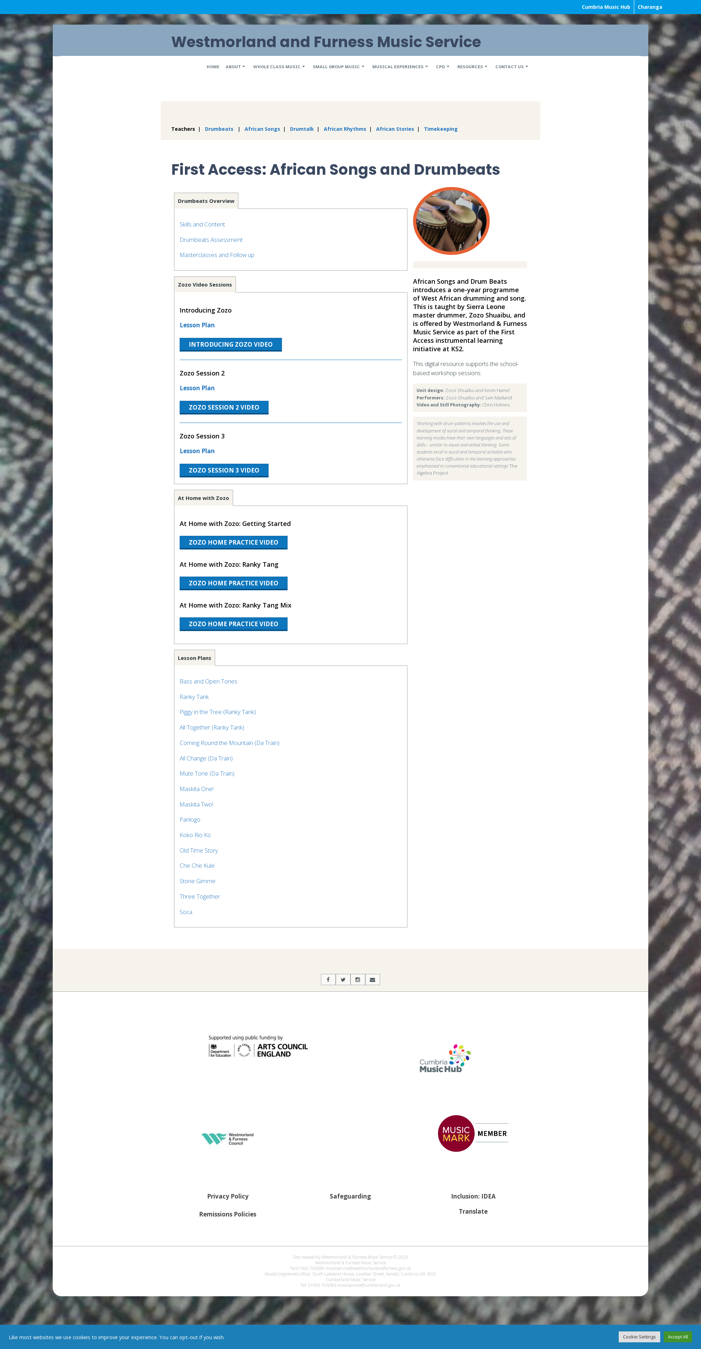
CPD (440, 66)
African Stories (395, 129)
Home (213, 66)
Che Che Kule (197, 865)
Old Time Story (199, 850)
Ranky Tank (194, 697)
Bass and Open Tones (208, 681)
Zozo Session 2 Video (224, 407)
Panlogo (190, 819)
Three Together (200, 896)
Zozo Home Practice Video (233, 542)
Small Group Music (336, 66)
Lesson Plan (197, 325)
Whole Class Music (277, 66)
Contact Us (509, 66)
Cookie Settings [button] (639, 1337)
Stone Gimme (198, 881)
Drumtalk (302, 129)
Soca (186, 912)
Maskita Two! (196, 804)
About (233, 66)
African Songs (262, 129)
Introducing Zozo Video (231, 344)
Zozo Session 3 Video (224, 470)
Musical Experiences (398, 66)
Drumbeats (219, 129)
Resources (470, 66)
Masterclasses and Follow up (217, 255)
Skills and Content (202, 224)
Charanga (650, 7)
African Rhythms (345, 129)
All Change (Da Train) (206, 758)
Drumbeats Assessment (211, 240)
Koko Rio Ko (195, 835)
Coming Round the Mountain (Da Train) (229, 743)
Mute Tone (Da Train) (207, 773)
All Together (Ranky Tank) (212, 727)
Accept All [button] (678, 1337)
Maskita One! (196, 789)
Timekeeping (441, 129)
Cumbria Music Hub (606, 7)
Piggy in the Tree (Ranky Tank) (218, 712)
